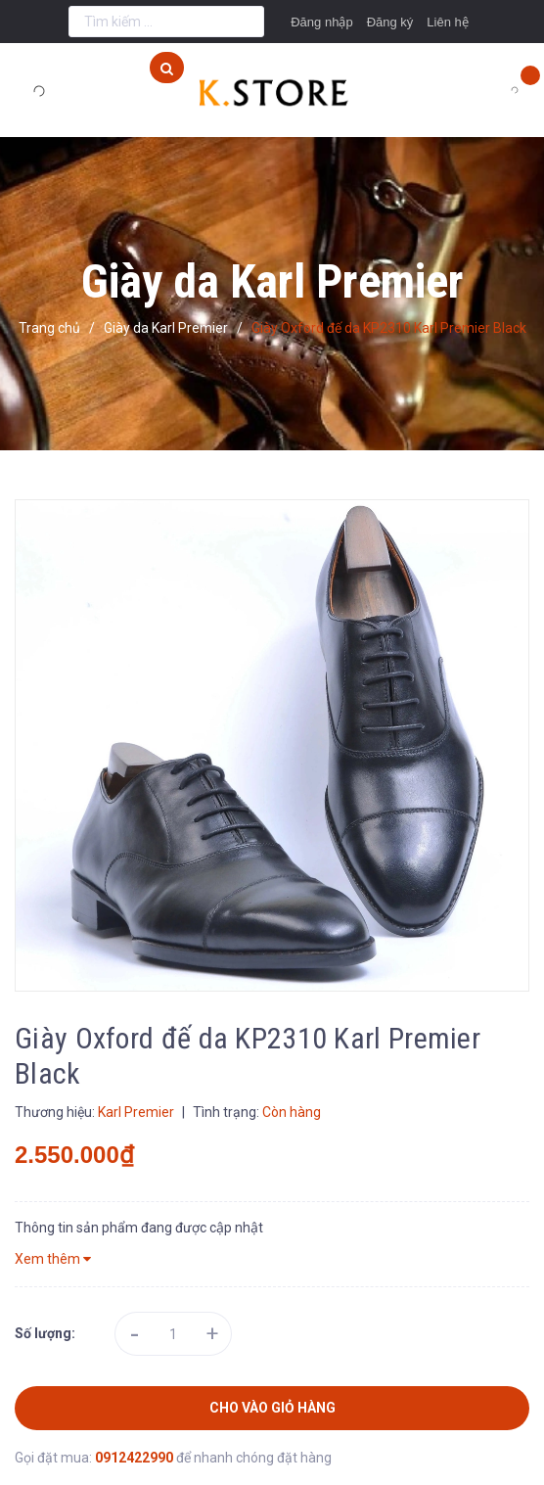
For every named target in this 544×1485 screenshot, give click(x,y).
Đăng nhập (321, 22)
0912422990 (135, 1457)
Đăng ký (390, 22)
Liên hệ (447, 22)
